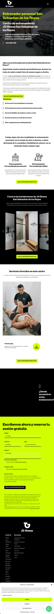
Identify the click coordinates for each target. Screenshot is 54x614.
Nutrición (16, 550)
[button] (51, 585)
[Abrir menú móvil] (48, 4)
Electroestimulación (19, 553)
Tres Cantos (8, 559)
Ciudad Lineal (7, 545)
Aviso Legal (32, 611)
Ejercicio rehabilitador (19, 548)
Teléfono (6, 441)
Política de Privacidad (24, 611)
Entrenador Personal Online (19, 543)
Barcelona (7, 561)
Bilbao (7, 572)
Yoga (15, 557)
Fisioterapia (9, 343)
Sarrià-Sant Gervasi (8, 568)
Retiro (6, 550)
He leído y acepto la (16, 462)
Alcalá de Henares (7, 556)
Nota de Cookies (8, 474)
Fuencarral (8, 548)
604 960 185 (11, 43)
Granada (7, 576)
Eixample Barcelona (7, 564)
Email (25, 441)
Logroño (7, 579)
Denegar (27, 604)
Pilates (16, 555)
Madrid (7, 538)
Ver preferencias (27, 608)
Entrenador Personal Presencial (19, 538)
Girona (7, 574)
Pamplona (8, 581)
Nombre (6, 433)
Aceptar (27, 599)
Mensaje (6, 450)
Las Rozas (8, 553)
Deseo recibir (16, 469)
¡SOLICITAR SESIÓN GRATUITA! (13, 96)
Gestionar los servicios (7, 595)
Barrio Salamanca (8, 541)
